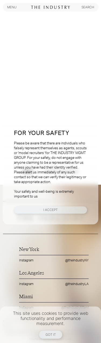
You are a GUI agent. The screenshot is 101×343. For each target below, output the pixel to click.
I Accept (50, 210)
